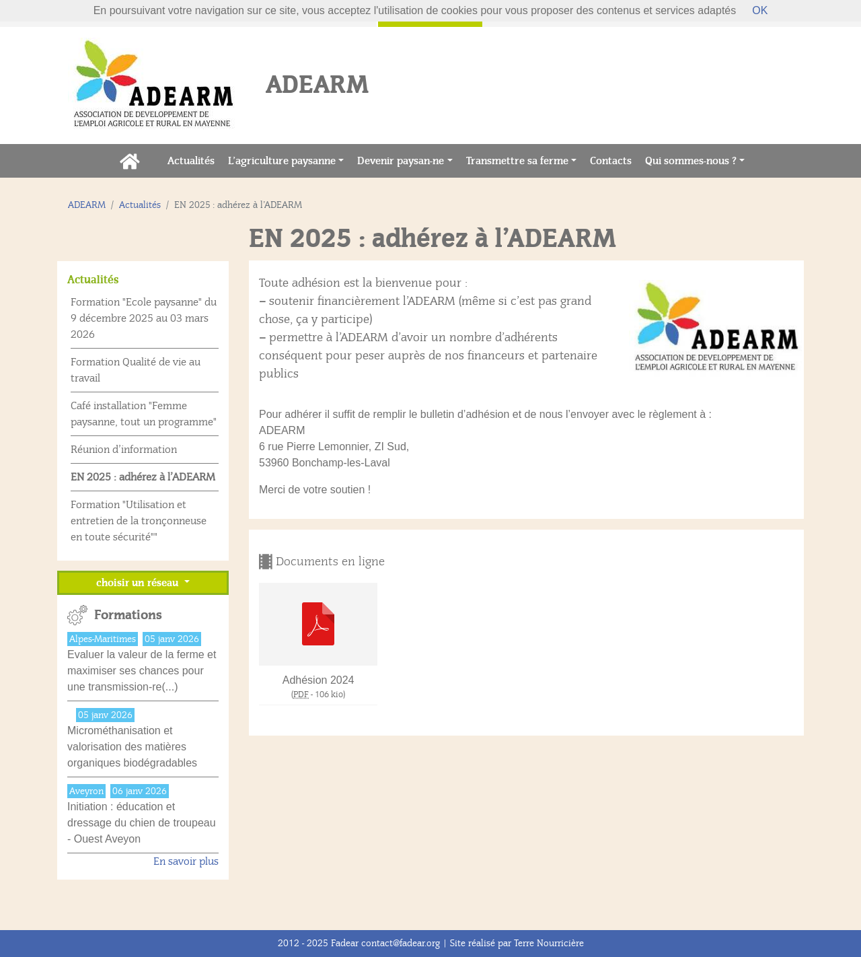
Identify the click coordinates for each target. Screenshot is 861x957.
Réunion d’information (124, 449)
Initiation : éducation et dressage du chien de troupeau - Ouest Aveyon (141, 823)
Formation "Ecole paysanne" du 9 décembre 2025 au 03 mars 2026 (144, 318)
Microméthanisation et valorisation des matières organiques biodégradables (132, 747)
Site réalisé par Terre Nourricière (517, 943)
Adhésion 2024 (318, 680)
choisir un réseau (138, 583)
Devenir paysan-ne (400, 161)
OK (760, 10)
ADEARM (87, 205)
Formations (128, 615)
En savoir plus (186, 861)
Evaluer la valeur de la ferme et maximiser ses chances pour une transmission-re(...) (141, 671)
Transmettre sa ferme (517, 161)
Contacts (614, 160)
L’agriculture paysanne (282, 161)
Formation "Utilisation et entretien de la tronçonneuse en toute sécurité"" (139, 521)
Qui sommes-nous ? (691, 161)
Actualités (194, 160)
